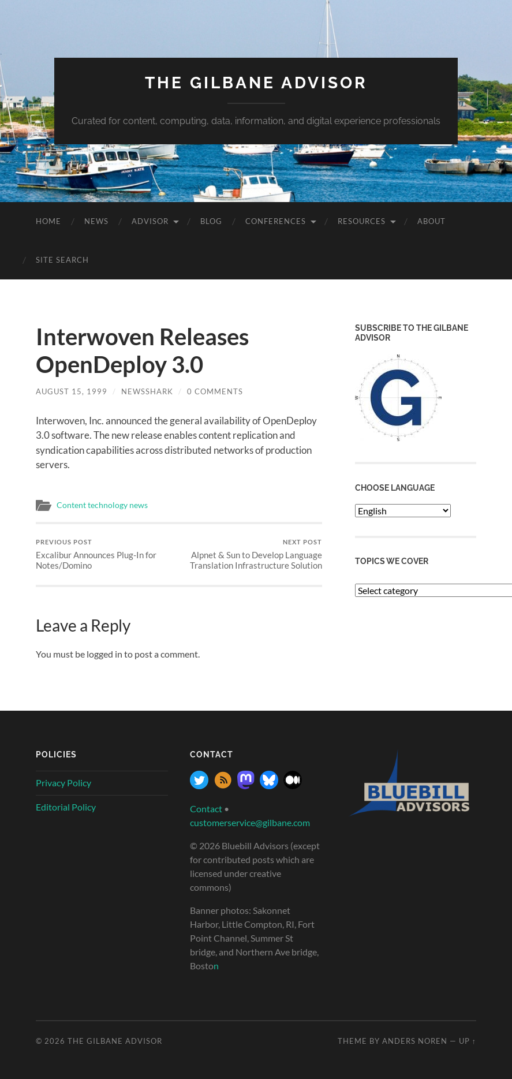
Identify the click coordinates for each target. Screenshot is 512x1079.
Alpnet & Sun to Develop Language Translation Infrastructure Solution (252, 554)
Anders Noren (414, 1041)
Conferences (275, 221)
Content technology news (102, 505)
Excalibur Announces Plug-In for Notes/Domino (106, 554)
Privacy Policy (63, 782)
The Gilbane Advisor (256, 82)
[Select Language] (403, 510)
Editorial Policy (66, 806)
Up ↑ (467, 1041)
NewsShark (147, 391)
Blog (211, 221)
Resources (362, 221)
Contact (206, 808)
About (431, 221)
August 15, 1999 (71, 391)
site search (62, 259)
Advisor (150, 221)
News (96, 221)
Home (48, 221)
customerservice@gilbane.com (250, 822)
